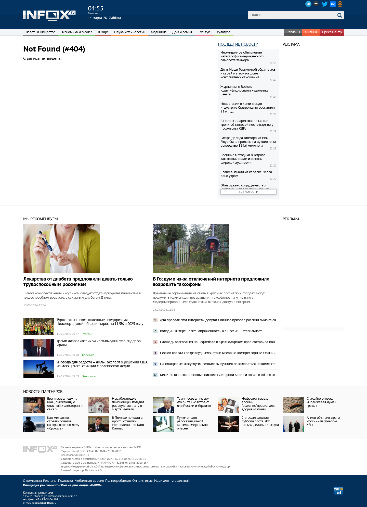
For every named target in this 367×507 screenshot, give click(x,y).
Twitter (325, 4)
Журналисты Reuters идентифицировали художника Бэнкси (244, 90)
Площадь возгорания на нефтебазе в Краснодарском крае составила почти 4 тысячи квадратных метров (219, 342)
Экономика (89, 376)
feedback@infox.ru (44, 502)
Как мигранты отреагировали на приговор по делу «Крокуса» (63, 422)
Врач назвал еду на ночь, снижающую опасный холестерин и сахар (64, 403)
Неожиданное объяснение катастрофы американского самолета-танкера (242, 56)
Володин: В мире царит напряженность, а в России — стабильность (211, 331)
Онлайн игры (142, 481)
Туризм (86, 334)
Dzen (316, 4)
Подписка (65, 481)
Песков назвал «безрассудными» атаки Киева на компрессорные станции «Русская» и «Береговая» (219, 353)
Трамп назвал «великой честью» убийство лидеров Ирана (98, 343)
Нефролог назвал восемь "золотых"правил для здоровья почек (258, 403)
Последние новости (238, 44)
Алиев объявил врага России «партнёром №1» (323, 421)
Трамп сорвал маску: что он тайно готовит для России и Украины (194, 402)
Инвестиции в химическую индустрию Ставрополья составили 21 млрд (247, 107)
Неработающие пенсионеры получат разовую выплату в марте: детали (128, 403)
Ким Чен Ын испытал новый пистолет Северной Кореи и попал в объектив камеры (219, 375)
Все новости (248, 192)
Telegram (308, 4)
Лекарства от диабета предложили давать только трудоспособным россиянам (78, 281)
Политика (88, 355)
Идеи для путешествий (172, 481)
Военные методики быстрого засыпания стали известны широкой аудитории (242, 159)
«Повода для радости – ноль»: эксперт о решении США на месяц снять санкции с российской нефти (102, 364)
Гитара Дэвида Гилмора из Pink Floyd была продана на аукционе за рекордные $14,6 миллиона (248, 142)
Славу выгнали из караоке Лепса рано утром (246, 174)
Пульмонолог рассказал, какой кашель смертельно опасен (192, 422)
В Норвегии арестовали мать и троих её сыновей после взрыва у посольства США (246, 125)
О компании (32, 481)
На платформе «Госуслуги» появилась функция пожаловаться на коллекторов (219, 364)
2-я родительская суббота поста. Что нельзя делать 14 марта (260, 421)
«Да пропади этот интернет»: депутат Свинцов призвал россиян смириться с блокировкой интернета (219, 320)
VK (333, 4)
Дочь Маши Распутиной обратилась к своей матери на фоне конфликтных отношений (247, 73)
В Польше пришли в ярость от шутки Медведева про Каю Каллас (128, 422)
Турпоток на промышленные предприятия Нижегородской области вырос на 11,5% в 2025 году (100, 322)
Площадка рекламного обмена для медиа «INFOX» (62, 485)
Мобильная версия (89, 481)
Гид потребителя (118, 481)
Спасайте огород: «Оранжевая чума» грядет (321, 402)
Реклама (50, 481)
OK (341, 4)
